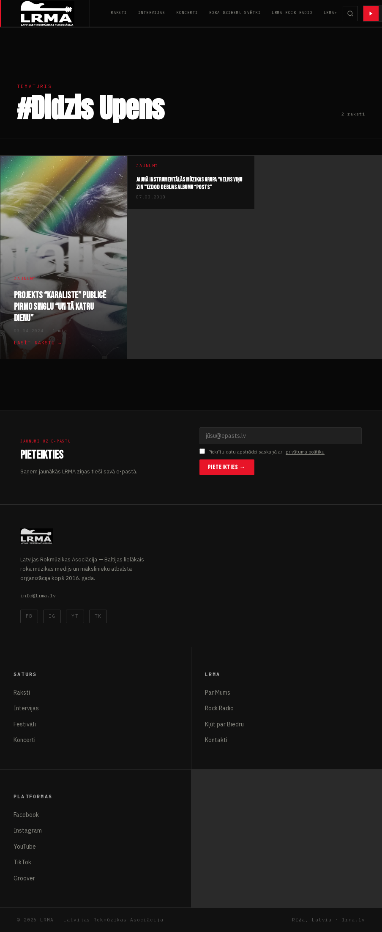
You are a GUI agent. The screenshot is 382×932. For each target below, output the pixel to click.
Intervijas (151, 12)
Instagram (28, 830)
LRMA (329, 12)
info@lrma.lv (38, 595)
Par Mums (217, 692)
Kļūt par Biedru (224, 724)
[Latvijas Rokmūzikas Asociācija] (55, 13)
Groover (24, 878)
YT (74, 616)
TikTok (22, 862)
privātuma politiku (305, 452)
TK (98, 616)
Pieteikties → (227, 467)
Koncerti (187, 12)
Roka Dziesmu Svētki (235, 12)
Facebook (26, 815)
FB (29, 616)
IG (52, 616)
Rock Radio (219, 708)
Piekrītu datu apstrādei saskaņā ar (262, 452)
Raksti (119, 12)
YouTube (25, 846)
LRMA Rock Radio (292, 12)
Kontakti (216, 740)
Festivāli (25, 724)
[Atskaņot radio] (371, 13)
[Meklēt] (350, 13)
